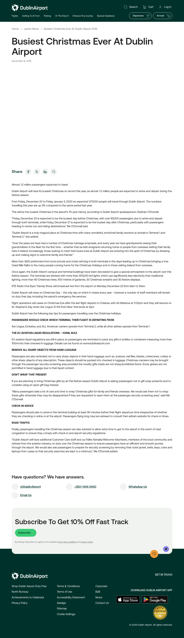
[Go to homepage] (30, 8)
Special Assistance (106, 16)
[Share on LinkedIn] (45, 171)
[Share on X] (36, 171)
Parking (47, 16)
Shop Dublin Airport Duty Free (29, 586)
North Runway (20, 591)
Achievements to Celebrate (28, 597)
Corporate (101, 586)
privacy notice (87, 542)
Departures (141, 16)
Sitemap (62, 608)
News (98, 597)
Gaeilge (61, 602)
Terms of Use (64, 591)
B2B (97, 591)
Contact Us (102, 602)
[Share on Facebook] (28, 171)
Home (15, 28)
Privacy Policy (19, 602)
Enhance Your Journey (83, 16)
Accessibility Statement (71, 597)
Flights (15, 16)
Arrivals (164, 16)
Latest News (31, 28)
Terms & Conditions (68, 586)
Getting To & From (31, 16)
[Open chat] (175, 508)
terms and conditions (67, 542)
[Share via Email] (53, 171)
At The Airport (62, 16)
